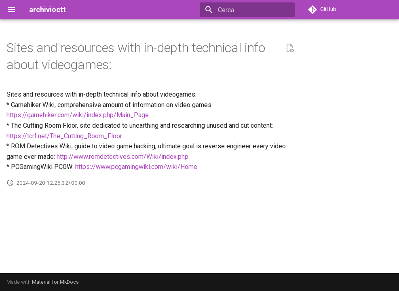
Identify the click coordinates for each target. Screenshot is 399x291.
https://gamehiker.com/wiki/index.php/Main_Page (77, 115)
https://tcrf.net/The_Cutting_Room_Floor (64, 136)
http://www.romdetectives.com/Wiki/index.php (122, 156)
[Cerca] (247, 9)
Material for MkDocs (55, 282)
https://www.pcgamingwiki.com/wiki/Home (136, 167)
